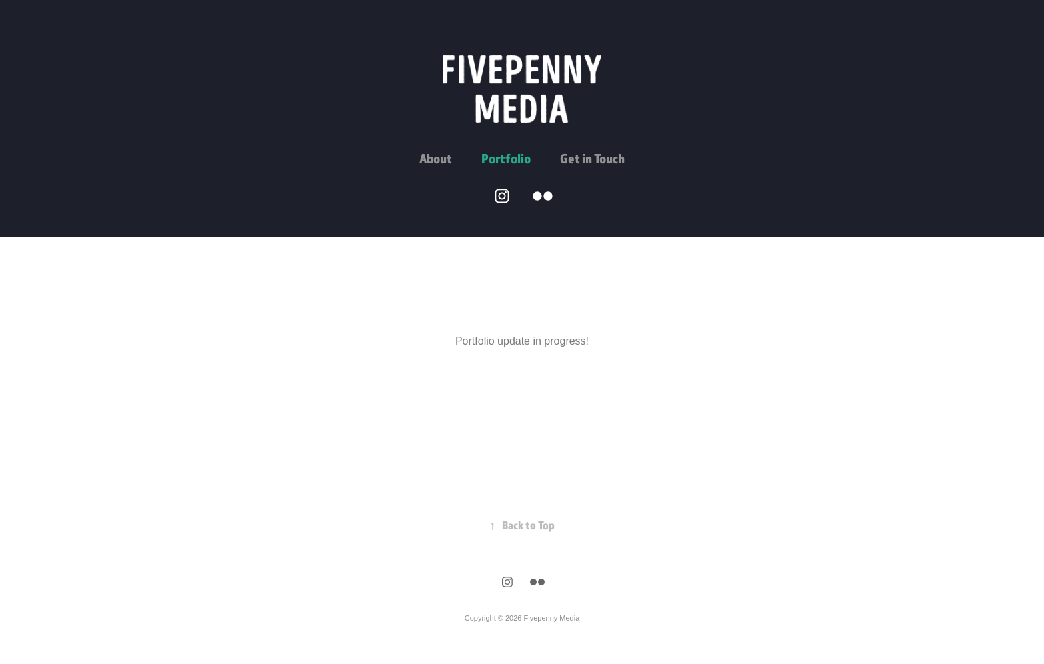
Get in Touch (592, 158)
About (435, 158)
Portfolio (506, 158)
